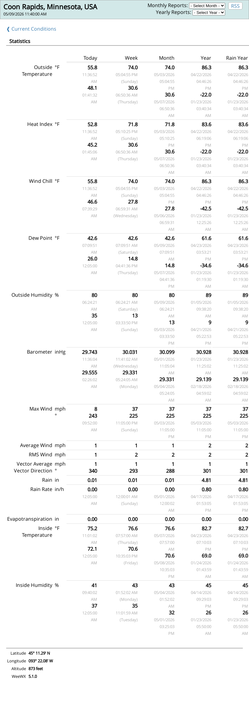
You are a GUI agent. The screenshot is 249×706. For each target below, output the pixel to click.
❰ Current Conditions (31, 28)
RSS (235, 5)
